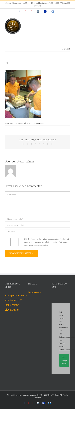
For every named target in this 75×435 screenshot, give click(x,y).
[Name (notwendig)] (37, 219)
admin (10, 123)
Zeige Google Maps (64, 360)
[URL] (37, 231)
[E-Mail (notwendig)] (37, 225)
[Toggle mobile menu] (69, 19)
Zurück (67, 49)
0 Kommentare (39, 123)
